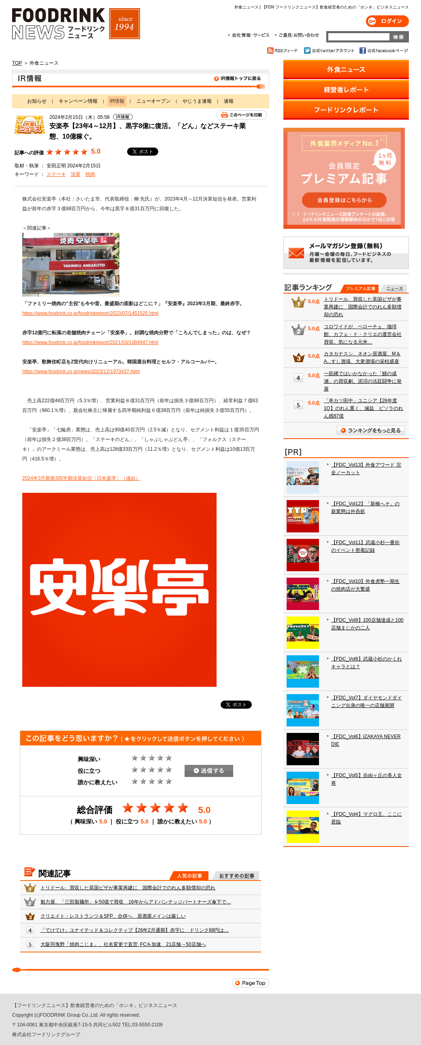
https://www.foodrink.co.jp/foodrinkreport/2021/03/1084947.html (90, 342)
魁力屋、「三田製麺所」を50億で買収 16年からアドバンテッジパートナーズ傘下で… (135, 902)
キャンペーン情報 (78, 101)
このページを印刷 (241, 115)
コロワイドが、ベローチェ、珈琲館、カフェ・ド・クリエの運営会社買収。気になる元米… (363, 334)
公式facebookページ (383, 50)
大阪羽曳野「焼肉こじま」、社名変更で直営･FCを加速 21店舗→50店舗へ (123, 944)
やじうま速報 (197, 101)
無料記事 (393, 289)
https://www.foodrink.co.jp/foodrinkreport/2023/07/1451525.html (90, 313)
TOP (17, 63)
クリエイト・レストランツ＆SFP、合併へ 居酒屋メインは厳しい (113, 916)
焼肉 (90, 174)
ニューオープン (153, 101)
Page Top (250, 983)
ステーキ (56, 174)
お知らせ (37, 101)
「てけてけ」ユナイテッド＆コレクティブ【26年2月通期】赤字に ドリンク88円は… (134, 930)
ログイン (387, 21)
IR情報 (140, 80)
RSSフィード (283, 50)
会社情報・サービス (250, 35)
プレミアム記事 (359, 289)
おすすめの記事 (235, 875)
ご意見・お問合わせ (297, 35)
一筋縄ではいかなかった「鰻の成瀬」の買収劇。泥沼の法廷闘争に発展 (363, 381)
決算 (76, 174)
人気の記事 (188, 875)
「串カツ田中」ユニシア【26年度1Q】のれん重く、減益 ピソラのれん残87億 (363, 408)
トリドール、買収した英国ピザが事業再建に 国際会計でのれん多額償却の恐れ (127, 888)
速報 (229, 101)
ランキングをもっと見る (371, 430)
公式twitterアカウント (329, 50)
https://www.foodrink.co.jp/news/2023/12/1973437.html (81, 371)
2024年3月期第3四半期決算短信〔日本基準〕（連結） (81, 478)
